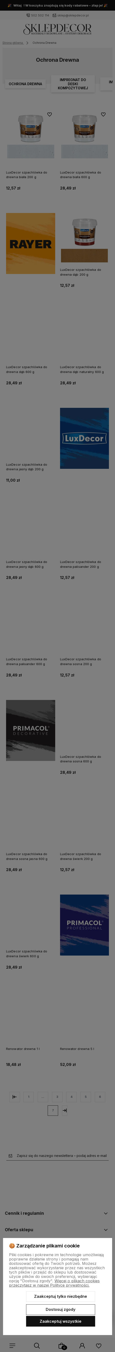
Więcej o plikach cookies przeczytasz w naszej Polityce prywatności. (54, 1283)
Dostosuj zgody (60, 1309)
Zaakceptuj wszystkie (60, 1321)
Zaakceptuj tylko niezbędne (60, 1296)
